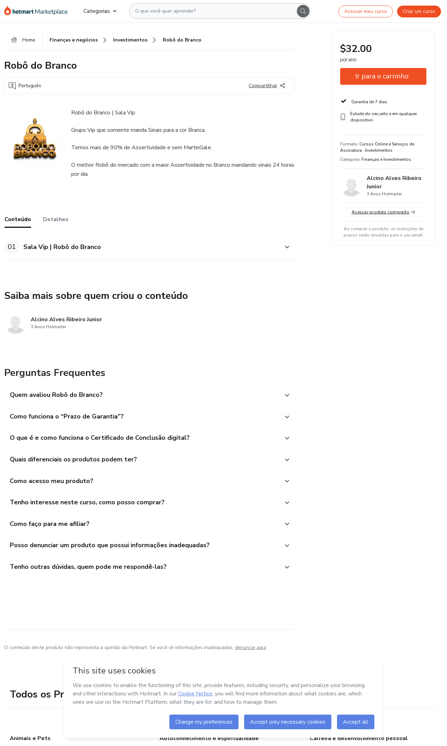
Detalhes (55, 220)
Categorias (99, 11)
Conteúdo (18, 220)
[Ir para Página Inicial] (38, 11)
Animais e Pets (30, 740)
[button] (141, 247)
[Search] (303, 11)
